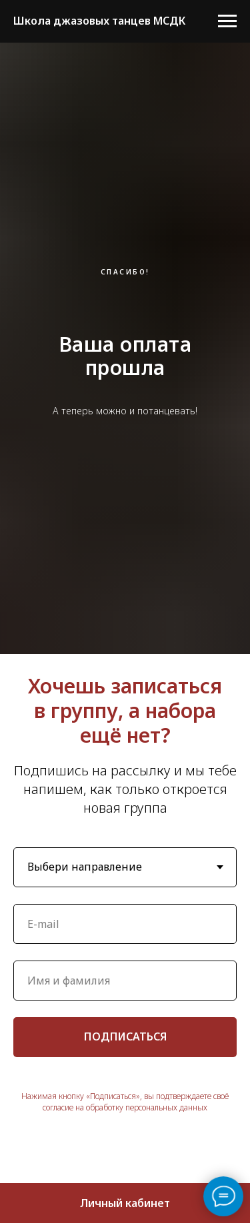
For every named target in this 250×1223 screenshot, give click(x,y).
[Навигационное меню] (227, 21)
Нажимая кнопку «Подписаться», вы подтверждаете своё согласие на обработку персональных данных (125, 1101)
